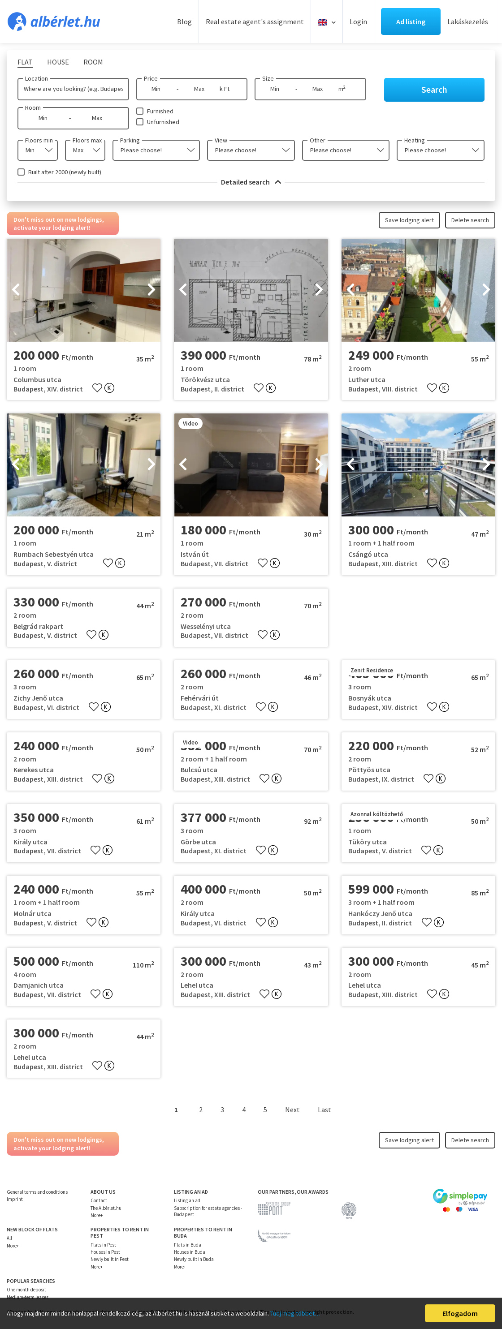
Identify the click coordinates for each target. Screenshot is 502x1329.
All (9, 1238)
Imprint (15, 1199)
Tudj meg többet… (295, 1313)
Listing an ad (187, 1200)
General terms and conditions (37, 1192)
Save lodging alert (409, 220)
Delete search (470, 220)
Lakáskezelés (467, 21)
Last (324, 1109)
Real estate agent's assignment (255, 21)
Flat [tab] (25, 61)
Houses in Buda (189, 1252)
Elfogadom (460, 1313)
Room (33, 107)
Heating (414, 140)
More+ (97, 1215)
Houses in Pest (105, 1252)
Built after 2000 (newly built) (64, 172)
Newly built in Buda (194, 1259)
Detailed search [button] (251, 181)
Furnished (160, 111)
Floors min (39, 140)
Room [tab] (93, 61)
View (221, 140)
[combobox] (37, 150)
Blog (184, 21)
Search (434, 89)
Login (358, 21)
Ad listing (410, 21)
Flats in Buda (187, 1245)
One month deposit (26, 1289)
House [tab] (58, 61)
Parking (130, 140)
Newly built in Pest (110, 1259)
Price (151, 78)
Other (317, 140)
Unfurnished (163, 122)
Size (268, 78)
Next (292, 1109)
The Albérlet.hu (106, 1208)
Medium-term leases (27, 1297)
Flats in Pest (103, 1245)
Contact (99, 1200)
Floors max (87, 140)
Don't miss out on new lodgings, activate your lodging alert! (58, 223)
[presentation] (15, 290)
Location (36, 78)
